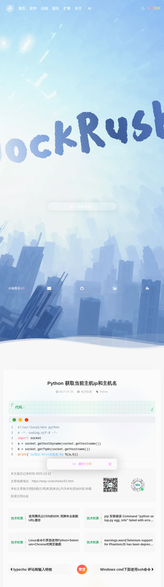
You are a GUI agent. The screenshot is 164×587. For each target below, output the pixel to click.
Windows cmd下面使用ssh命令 (125, 569)
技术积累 (86, 391)
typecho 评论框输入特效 (32, 569)
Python (104, 391)
